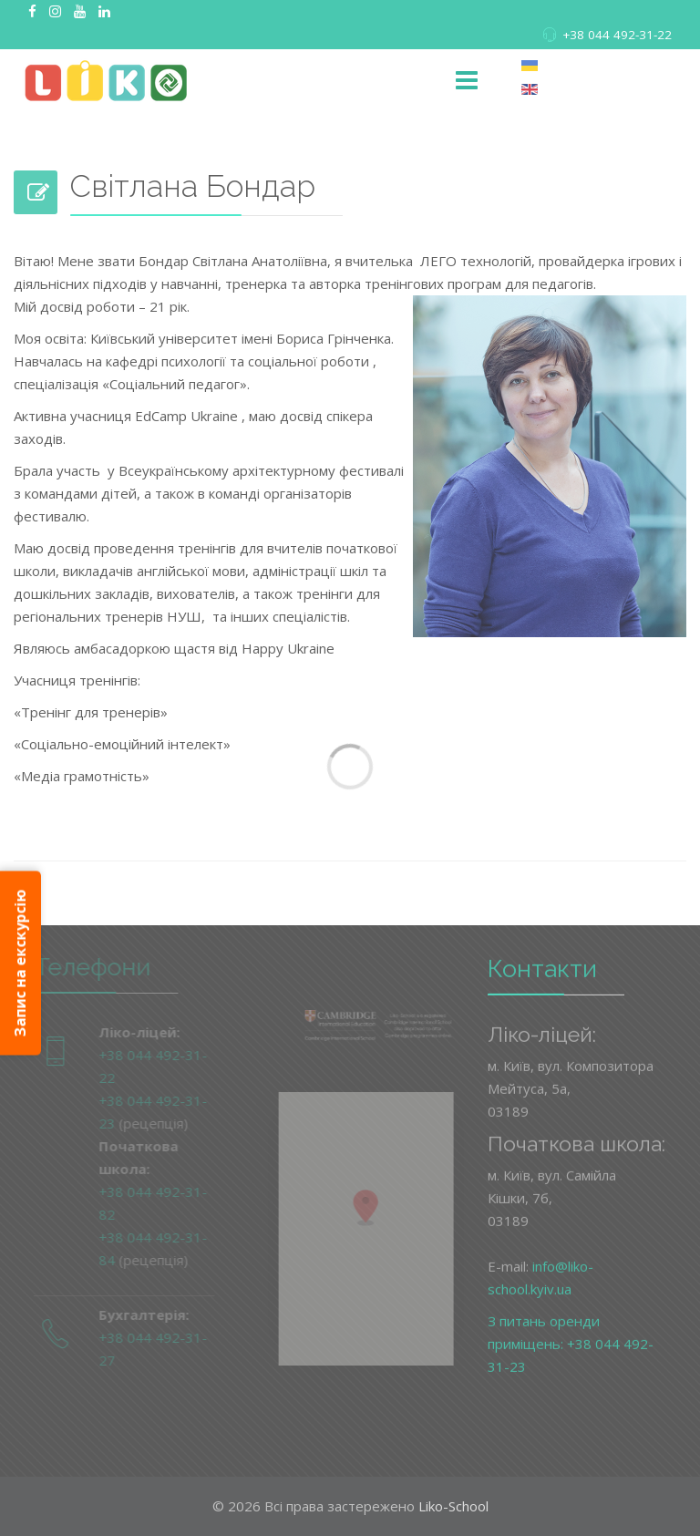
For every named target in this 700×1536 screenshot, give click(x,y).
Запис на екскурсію (20, 962)
